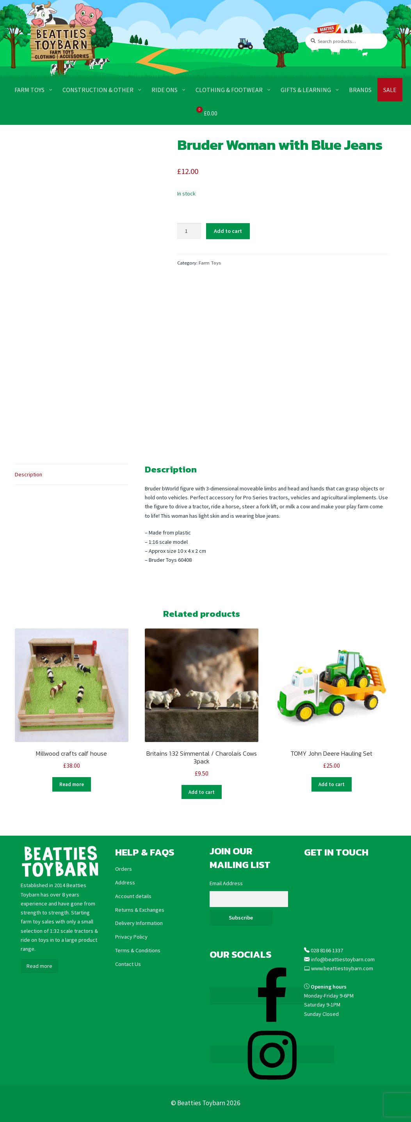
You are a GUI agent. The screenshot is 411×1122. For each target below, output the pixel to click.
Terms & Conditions (137, 949)
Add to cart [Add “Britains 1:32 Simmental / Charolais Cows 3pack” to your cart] (201, 792)
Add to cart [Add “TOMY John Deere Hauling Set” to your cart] (331, 784)
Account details (133, 895)
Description (28, 474)
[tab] (71, 474)
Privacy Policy (131, 936)
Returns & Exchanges (139, 909)
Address (125, 882)
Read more (39, 965)
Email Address (226, 883)
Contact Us (128, 963)
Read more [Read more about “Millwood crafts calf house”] (71, 784)
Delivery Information (139, 923)
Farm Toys (210, 263)
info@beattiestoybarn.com (343, 958)
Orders (123, 868)
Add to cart (228, 230)
